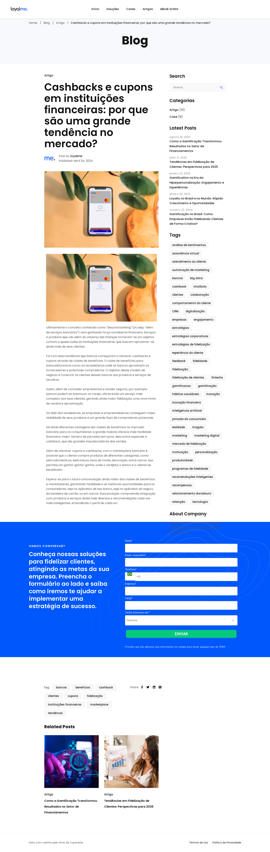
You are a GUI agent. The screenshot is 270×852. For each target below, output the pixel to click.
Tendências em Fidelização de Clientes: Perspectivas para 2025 (193, 164)
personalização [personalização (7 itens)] (206, 452)
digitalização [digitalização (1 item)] (195, 311)
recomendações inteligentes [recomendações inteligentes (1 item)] (192, 477)
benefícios (82, 687)
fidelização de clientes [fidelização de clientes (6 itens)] (188, 377)
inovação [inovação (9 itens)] (213, 394)
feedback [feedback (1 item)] (178, 361)
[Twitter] (147, 687)
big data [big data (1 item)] (196, 278)
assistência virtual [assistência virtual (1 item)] (185, 253)
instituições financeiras (64, 704)
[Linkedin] (154, 687)
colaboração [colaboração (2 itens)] (200, 295)
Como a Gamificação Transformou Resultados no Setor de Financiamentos (70, 807)
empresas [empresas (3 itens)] (179, 320)
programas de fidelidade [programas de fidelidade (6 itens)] (190, 469)
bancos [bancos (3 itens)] (177, 278)
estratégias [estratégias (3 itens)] (180, 328)
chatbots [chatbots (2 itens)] (200, 286)
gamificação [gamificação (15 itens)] (207, 386)
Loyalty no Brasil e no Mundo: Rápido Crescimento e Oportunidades (196, 200)
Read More (200, 532)
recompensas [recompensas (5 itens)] (182, 485)
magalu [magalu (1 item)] (198, 427)
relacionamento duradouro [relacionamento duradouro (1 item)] (191, 493)
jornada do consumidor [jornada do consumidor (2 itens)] (189, 419)
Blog (47, 23)
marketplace (99, 704)
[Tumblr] (160, 687)
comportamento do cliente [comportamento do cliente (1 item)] (191, 303)
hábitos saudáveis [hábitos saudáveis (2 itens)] (185, 394)
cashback (106, 687)
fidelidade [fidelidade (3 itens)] (200, 361)
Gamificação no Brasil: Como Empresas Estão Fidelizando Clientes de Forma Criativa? (196, 219)
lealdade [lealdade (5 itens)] (178, 427)
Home (33, 23)
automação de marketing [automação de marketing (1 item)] (190, 270)
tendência (55, 713)
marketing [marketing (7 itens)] (179, 435)
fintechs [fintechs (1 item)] (217, 377)
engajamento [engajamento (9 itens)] (203, 320)
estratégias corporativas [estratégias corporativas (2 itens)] (190, 336)
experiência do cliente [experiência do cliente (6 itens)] (187, 353)
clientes (53, 696)
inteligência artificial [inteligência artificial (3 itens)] (187, 411)
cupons (73, 696)
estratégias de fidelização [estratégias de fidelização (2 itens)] (191, 344)
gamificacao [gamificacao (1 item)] (181, 386)
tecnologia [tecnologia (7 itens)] (200, 502)
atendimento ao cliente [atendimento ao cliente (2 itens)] (189, 261)
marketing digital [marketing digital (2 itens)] (206, 435)
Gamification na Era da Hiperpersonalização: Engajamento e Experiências (196, 182)
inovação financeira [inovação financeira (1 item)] (186, 402)
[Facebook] (142, 687)
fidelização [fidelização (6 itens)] (180, 369)
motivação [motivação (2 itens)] (180, 452)
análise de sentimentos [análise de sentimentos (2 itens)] (189, 245)
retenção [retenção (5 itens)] (178, 502)
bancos (61, 687)
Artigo (60, 23)
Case (173, 117)
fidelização (95, 696)
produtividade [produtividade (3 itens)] (182, 460)
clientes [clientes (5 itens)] (177, 295)
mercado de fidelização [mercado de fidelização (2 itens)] (189, 444)
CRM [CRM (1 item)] (175, 311)
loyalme (76, 156)
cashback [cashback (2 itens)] (179, 286)
